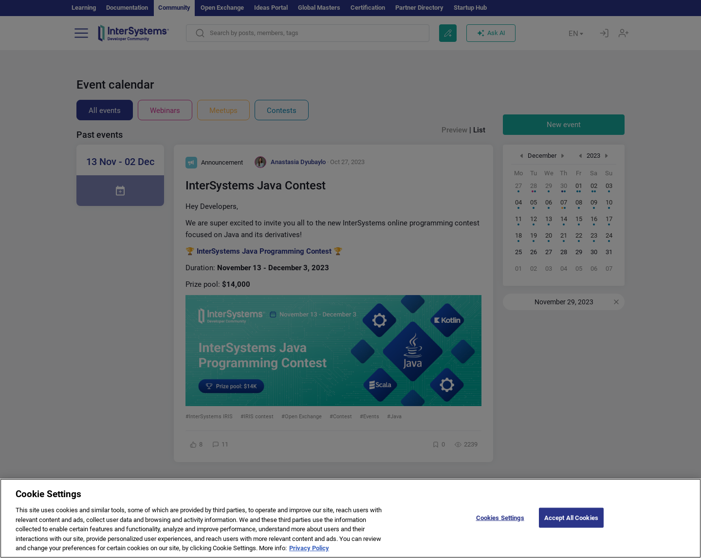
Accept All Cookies (571, 523)
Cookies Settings (500, 523)
